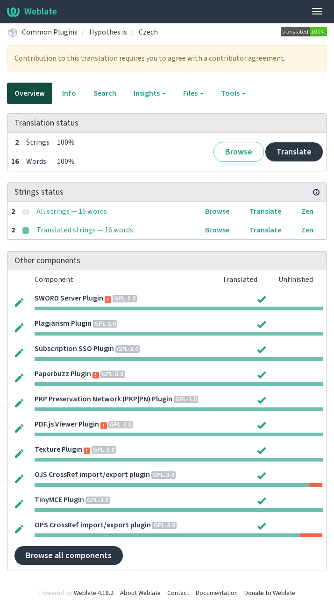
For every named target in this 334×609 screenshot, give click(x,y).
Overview (29, 93)
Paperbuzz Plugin (63, 374)
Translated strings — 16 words (84, 230)
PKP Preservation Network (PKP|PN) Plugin (103, 399)
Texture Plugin (58, 449)
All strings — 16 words (71, 211)
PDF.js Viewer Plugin (67, 424)
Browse (238, 152)
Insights (150, 93)
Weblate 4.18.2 (94, 593)
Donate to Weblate (269, 593)
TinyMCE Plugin (59, 500)
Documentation (217, 593)
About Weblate (140, 593)
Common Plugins (50, 32)
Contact (178, 593)
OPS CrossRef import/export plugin (93, 525)
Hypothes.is (108, 32)
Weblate (32, 11)
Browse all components (69, 555)
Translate (294, 152)
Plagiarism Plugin (63, 323)
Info (69, 93)
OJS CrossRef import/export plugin (92, 474)
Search (104, 93)
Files (193, 93)
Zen (307, 211)
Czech (148, 32)
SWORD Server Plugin (69, 298)
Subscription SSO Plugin (74, 348)
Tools (233, 93)
